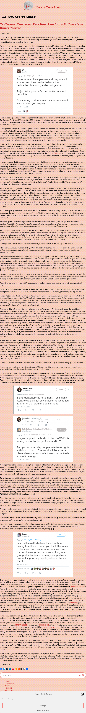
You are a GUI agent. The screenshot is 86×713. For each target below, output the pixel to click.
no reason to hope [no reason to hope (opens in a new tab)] (51, 627)
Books (7, 686)
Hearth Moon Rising (49, 7)
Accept (43, 706)
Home (7, 681)
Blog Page (9, 683)
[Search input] (40, 675)
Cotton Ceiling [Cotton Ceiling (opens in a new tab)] (54, 153)
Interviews (9, 690)
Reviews (8, 688)
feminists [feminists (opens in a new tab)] (74, 603)
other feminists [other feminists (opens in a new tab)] (21, 625)
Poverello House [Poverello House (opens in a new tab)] (77, 587)
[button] (82, 694)
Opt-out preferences (43, 710)
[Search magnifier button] (83, 675)
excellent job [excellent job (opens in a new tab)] (43, 625)
